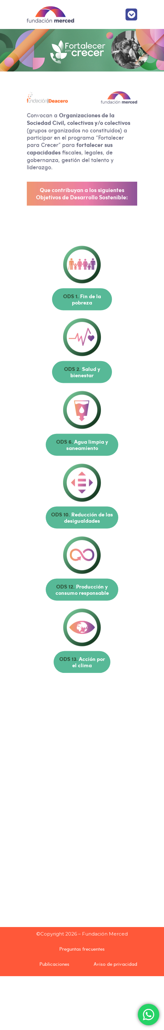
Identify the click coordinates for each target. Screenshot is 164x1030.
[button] (132, 14)
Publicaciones (54, 964)
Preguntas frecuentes (82, 949)
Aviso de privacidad (115, 964)
